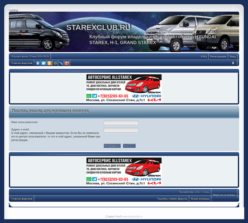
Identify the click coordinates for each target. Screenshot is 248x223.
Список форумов (22, 62)
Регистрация (218, 56)
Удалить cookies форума (172, 198)
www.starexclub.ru (132, 216)
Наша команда (200, 198)
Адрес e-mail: (20, 129)
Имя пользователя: (24, 122)
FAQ (204, 56)
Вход (233, 56)
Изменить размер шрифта (233, 63)
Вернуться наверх (224, 194)
